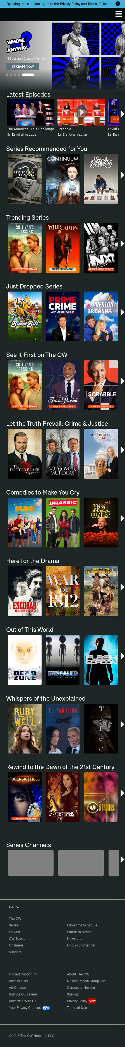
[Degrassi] (30, 863)
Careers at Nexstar (81, 987)
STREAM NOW (23, 66)
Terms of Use (98, 4)
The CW (10, 13)
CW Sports (17, 938)
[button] (122, 116)
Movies (14, 932)
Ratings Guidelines (23, 994)
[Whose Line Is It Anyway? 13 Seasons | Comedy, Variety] (62, 56)
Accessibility (18, 981)
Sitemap (73, 994)
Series (13, 925)
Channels (16, 945)
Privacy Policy (70, 4)
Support (15, 952)
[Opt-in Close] (118, 3)
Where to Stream (79, 932)
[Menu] (119, 14)
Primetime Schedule (82, 925)
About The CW (78, 974)
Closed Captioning (23, 974)
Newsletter (75, 938)
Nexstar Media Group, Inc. (86, 981)
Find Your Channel (81, 945)
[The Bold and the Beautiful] (81, 863)
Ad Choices (18, 987)
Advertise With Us (22, 1001)
